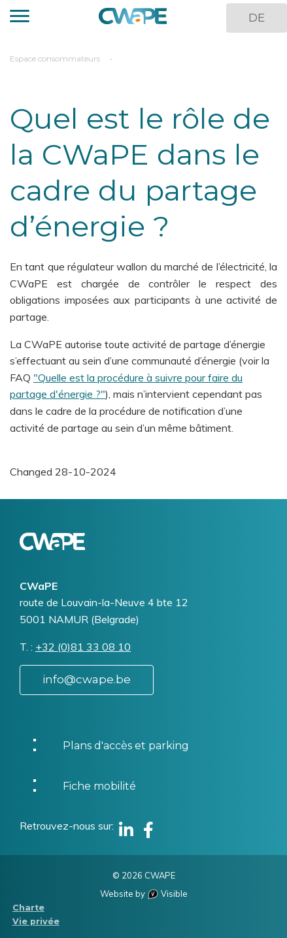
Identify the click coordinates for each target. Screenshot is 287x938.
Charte (28, 908)
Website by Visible (144, 893)
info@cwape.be (86, 679)
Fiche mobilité (99, 786)
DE (256, 17)
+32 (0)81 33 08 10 (83, 646)
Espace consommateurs (55, 58)
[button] (19, 18)
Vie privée (35, 921)
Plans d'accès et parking (126, 745)
